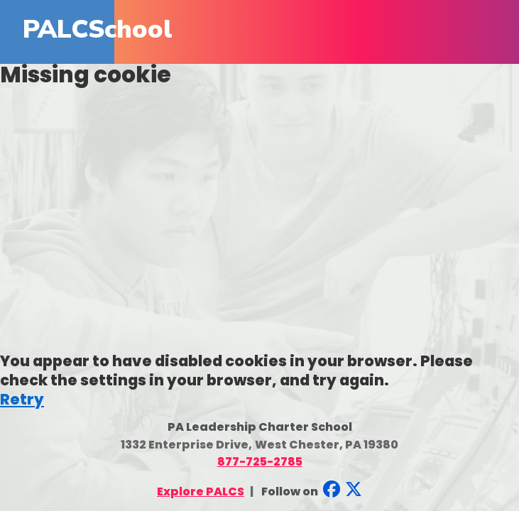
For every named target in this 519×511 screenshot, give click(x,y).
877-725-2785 (259, 462)
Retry (22, 399)
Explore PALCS (200, 491)
